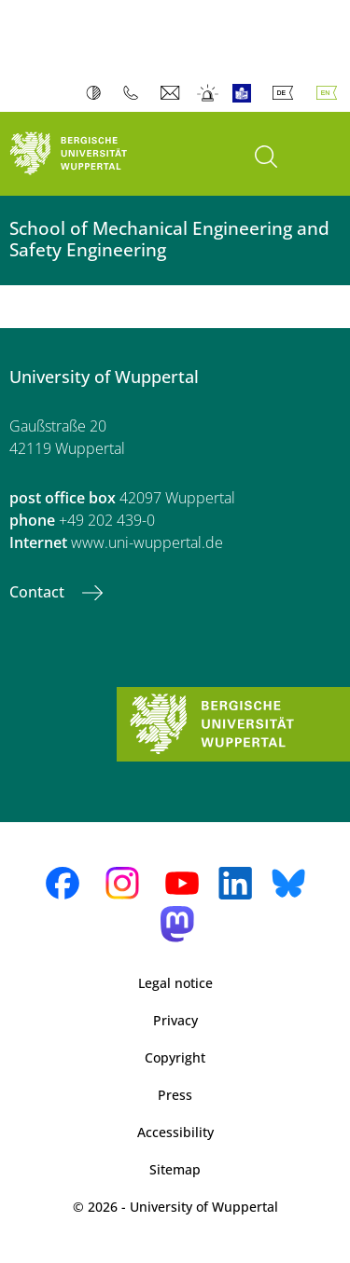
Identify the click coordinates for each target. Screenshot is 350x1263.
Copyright (175, 1057)
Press (175, 1095)
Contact (38, 592)
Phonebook (135, 93)
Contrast (97, 93)
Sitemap (175, 1169)
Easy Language (246, 93)
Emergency (208, 93)
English (330, 93)
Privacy (175, 1020)
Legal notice (175, 983)
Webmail (172, 93)
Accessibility (175, 1132)
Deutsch (286, 93)
